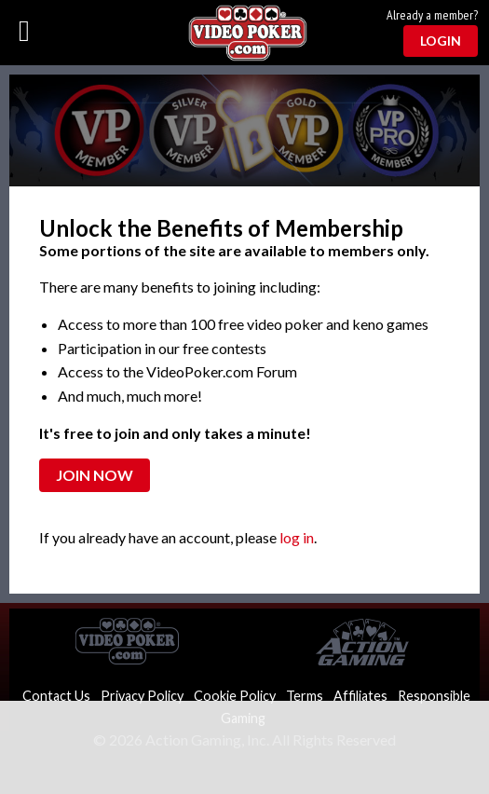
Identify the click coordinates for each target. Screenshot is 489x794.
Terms (304, 696)
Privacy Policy (142, 696)
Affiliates (360, 696)
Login (440, 40)
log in (296, 537)
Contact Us (56, 696)
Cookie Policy (235, 696)
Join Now (94, 475)
